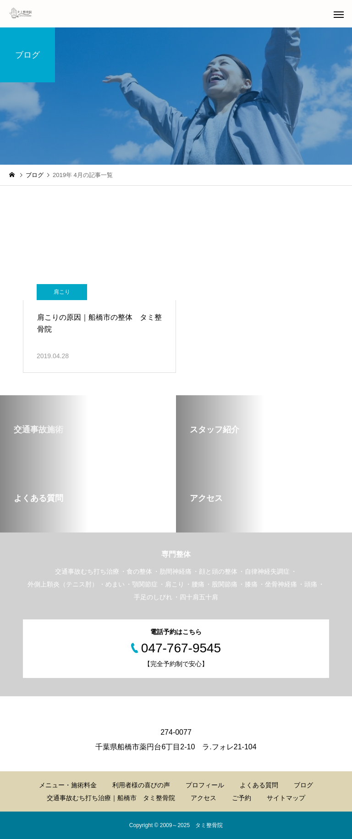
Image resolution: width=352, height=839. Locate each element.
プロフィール (205, 785)
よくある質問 (259, 785)
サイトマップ (286, 797)
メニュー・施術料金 (68, 785)
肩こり (62, 292)
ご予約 (241, 797)
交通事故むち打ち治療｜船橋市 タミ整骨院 (111, 797)
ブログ (303, 785)
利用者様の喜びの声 (141, 785)
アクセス (203, 797)
